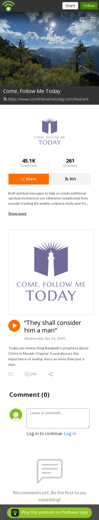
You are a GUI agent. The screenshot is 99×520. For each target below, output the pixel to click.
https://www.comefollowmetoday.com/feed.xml (45, 99)
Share (28, 178)
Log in (70, 433)
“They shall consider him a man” (52, 326)
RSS (70, 178)
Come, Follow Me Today (32, 91)
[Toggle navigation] (93, 19)
